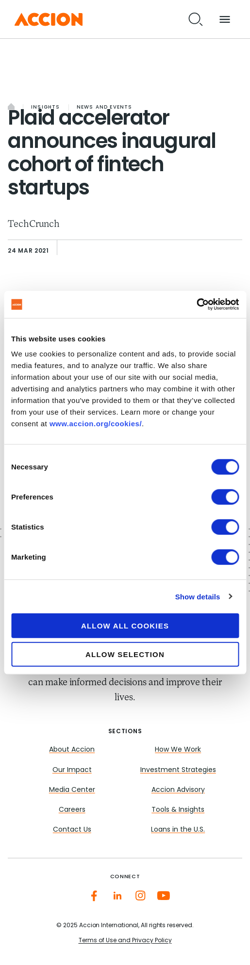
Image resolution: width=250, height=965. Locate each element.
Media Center (72, 790)
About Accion (72, 750)
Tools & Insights (177, 810)
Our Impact (72, 770)
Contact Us (72, 830)
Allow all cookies (125, 626)
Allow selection (125, 654)
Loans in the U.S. (178, 830)
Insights (45, 107)
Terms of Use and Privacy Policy (125, 941)
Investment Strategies (178, 770)
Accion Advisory (178, 790)
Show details (197, 596)
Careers (72, 810)
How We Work (178, 750)
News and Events (105, 107)
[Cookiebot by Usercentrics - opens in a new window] (196, 304)
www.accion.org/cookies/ (96, 423)
